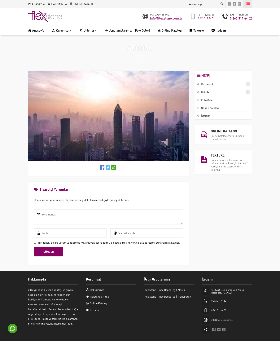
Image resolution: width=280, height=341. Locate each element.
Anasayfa (139, 55)
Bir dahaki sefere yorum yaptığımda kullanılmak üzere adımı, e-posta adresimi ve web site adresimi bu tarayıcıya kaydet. (109, 242)
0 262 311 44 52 (206, 18)
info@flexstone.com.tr (166, 18)
